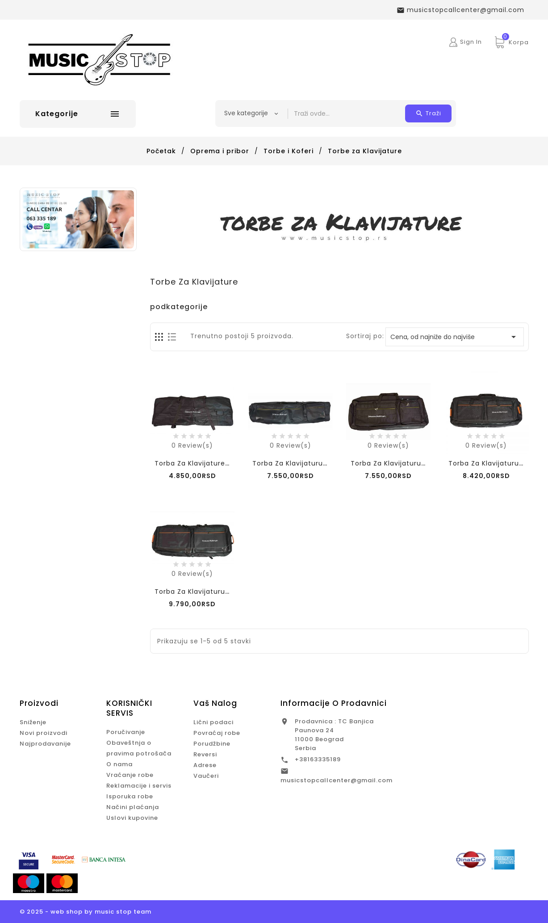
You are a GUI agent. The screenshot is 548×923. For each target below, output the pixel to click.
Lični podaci (213, 722)
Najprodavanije (45, 743)
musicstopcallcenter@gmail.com (336, 780)
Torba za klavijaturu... (389, 463)
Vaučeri (206, 776)
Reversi (205, 754)
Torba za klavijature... (192, 463)
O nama (119, 764)
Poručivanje (125, 732)
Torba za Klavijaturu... (290, 463)
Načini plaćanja (132, 807)
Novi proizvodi (43, 733)
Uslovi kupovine (132, 818)
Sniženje (33, 722)
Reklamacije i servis (139, 785)
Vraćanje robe (130, 775)
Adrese (205, 765)
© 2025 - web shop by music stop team (85, 911)
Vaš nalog (215, 703)
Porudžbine (211, 743)
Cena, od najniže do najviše (454, 336)
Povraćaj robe (216, 733)
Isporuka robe (129, 796)
